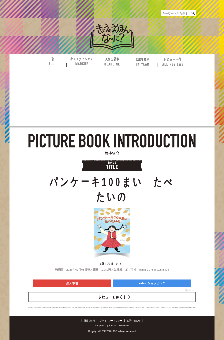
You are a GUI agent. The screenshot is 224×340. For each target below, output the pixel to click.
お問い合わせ (133, 320)
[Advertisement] (112, 95)
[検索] (193, 13)
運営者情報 (89, 320)
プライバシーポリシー (111, 320)
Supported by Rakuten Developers (112, 325)
